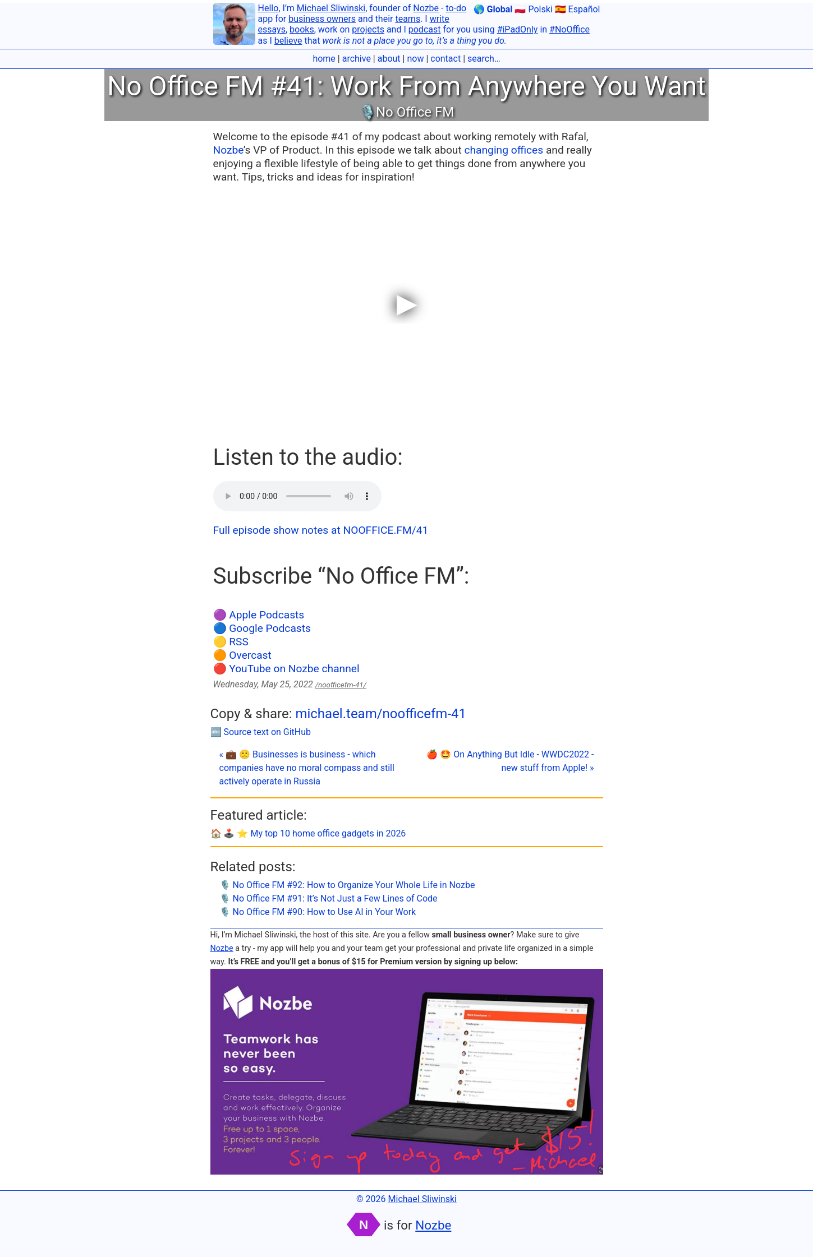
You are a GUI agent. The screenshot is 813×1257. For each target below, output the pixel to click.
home (324, 58)
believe (288, 40)
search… (483, 58)
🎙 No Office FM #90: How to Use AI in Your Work (317, 912)
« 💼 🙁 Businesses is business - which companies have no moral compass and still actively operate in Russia (306, 768)
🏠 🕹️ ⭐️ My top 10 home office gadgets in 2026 (308, 833)
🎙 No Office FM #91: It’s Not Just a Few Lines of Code (328, 898)
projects (368, 29)
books (302, 29)
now (415, 58)
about (389, 58)
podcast (424, 29)
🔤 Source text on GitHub (260, 732)
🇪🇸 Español (577, 9)
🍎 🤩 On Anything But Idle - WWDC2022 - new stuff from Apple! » (510, 761)
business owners (322, 18)
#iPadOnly (517, 29)
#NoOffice (569, 29)
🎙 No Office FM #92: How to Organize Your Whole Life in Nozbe (347, 885)
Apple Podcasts (266, 614)
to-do (455, 8)
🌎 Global (493, 9)
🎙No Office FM (406, 112)
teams (407, 18)
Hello (268, 8)
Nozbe (426, 8)
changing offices (503, 150)
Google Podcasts (270, 628)
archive (356, 58)
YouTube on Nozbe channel (294, 668)
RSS (239, 641)
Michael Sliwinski (331, 8)
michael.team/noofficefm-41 (380, 714)
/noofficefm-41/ (340, 685)
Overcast (250, 655)
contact (445, 58)
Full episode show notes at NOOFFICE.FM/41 (321, 530)
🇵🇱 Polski (533, 9)
